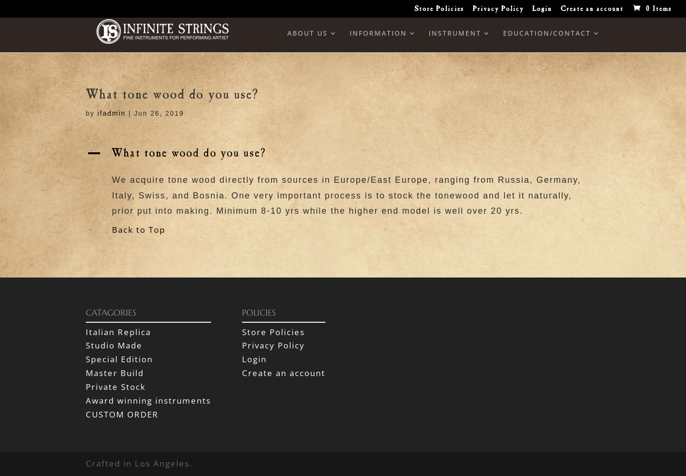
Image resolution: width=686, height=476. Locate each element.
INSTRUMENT (455, 34)
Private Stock (116, 386)
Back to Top (138, 229)
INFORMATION (378, 34)
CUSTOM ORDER (122, 414)
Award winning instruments (148, 400)
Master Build (115, 372)
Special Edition (119, 359)
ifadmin (112, 113)
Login (542, 10)
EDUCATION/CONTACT (547, 34)
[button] (343, 157)
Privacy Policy (498, 10)
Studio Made (114, 345)
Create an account (592, 10)
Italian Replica (118, 332)
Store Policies (439, 10)
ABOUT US (307, 34)
